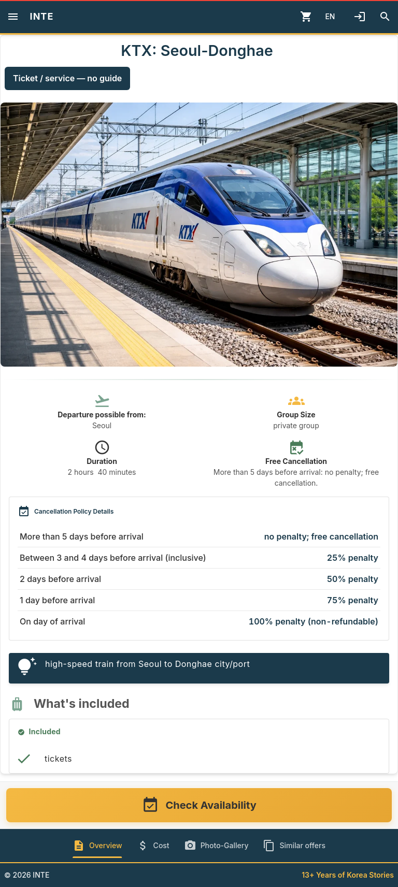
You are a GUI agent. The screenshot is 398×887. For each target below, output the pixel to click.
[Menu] (13, 16)
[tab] (97, 845)
